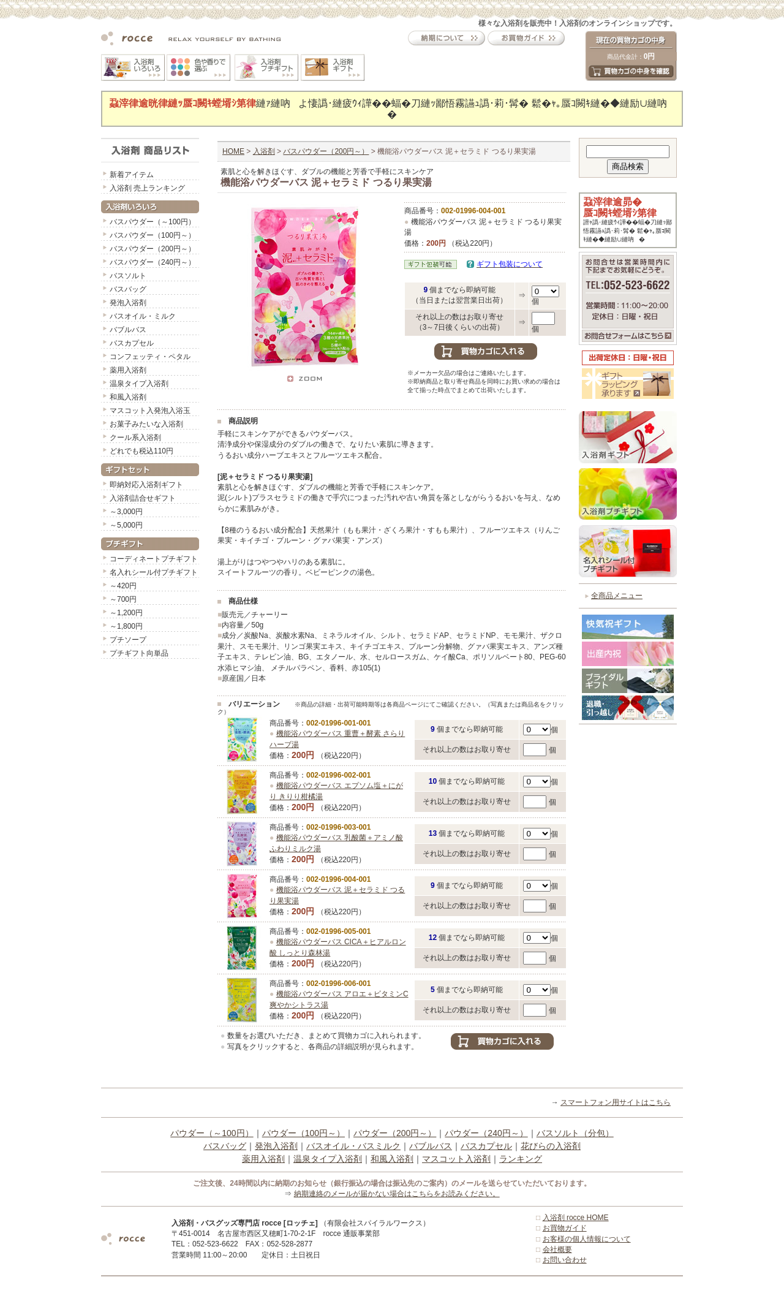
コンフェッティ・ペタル (150, 356)
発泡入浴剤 (128, 302)
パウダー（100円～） (303, 1133)
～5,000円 (126, 525)
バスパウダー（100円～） (152, 235)
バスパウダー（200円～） (152, 249)
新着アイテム (132, 174)
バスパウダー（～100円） (152, 222)
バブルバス (128, 329)
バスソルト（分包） (575, 1133)
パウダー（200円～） (394, 1133)
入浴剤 (264, 151)
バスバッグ (128, 289)
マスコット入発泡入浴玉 (150, 410)
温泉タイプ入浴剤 (139, 383)
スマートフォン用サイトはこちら (615, 1102)
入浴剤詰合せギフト (143, 498)
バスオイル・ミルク (143, 316)
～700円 (123, 599)
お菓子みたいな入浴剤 (146, 424)
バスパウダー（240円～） (152, 262)
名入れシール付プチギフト (154, 572)
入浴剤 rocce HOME (576, 1217)
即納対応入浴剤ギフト (146, 484)
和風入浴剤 (128, 397)
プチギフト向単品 (139, 653)
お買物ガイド (565, 1228)
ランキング (520, 1159)
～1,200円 (126, 612)
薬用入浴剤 (128, 370)
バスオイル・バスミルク (353, 1146)
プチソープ (128, 639)
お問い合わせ (565, 1260)
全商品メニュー (617, 595)
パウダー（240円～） (486, 1133)
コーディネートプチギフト (154, 559)
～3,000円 (126, 511)
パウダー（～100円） (211, 1133)
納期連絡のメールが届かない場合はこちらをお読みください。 (397, 1193)
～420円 (123, 586)
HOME (233, 151)
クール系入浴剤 (135, 437)
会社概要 (557, 1249)
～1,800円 (126, 626)
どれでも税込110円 (141, 451)
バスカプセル (132, 343)
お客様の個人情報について (587, 1239)
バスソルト (128, 275)
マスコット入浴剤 (456, 1159)
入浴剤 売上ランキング (147, 188)
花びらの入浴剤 (551, 1146)
